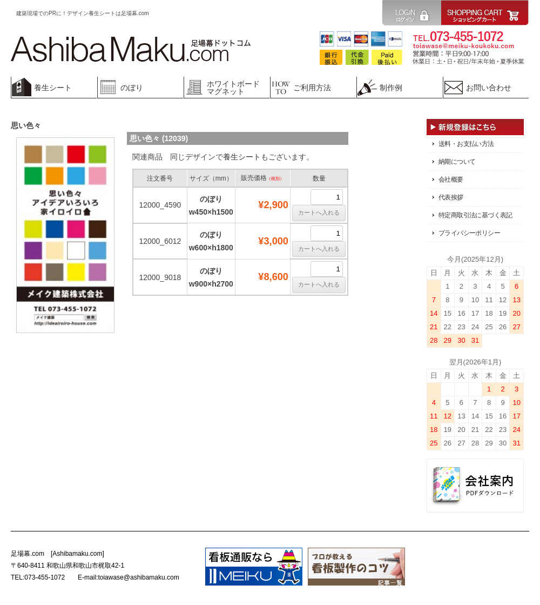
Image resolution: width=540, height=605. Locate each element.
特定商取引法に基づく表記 (475, 215)
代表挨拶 (450, 197)
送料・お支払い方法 (466, 144)
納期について (456, 161)
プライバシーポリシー (469, 233)
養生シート (242, 156)
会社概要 (450, 179)
